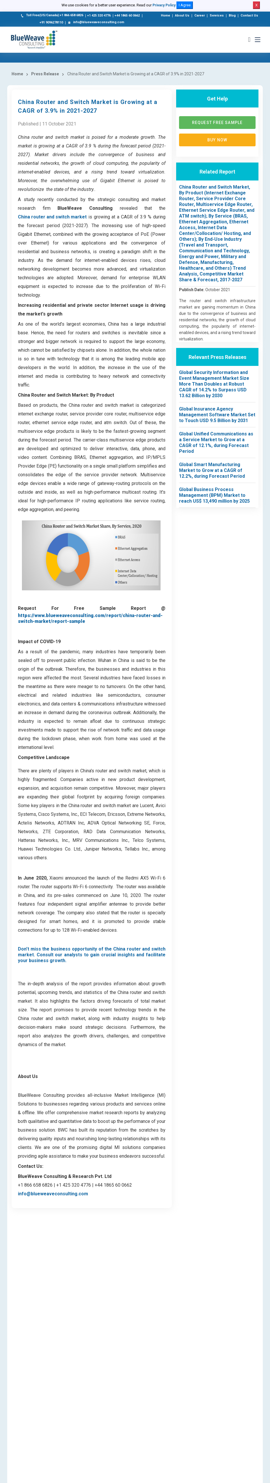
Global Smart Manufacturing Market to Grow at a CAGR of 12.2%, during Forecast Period (212, 472)
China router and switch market (52, 218)
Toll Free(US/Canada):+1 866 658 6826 (51, 15)
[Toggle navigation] (257, 39)
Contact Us (249, 15)
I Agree (185, 5)
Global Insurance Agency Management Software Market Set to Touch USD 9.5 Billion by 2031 (217, 416)
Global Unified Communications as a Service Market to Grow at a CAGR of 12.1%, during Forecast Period (216, 444)
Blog (232, 15)
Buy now (217, 141)
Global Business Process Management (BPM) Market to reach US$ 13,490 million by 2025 (214, 497)
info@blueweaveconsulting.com (95, 22)
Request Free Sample (217, 124)
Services (217, 15)
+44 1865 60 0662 (127, 15)
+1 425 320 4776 (99, 15)
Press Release (45, 75)
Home (165, 15)
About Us (182, 15)
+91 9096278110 (51, 22)
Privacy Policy (164, 5)
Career (199, 15)
